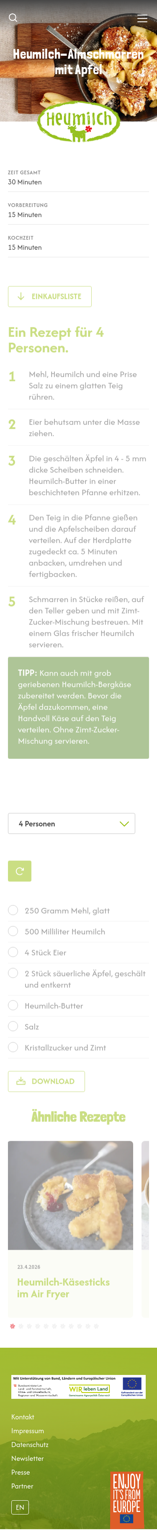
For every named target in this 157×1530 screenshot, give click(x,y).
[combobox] (71, 823)
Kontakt (22, 1417)
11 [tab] (96, 1341)
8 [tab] (71, 1341)
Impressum (27, 1430)
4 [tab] (37, 1341)
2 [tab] (20, 1341)
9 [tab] (79, 1341)
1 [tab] (12, 1341)
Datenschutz (30, 1444)
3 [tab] (29, 1341)
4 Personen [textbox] (37, 823)
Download (53, 1096)
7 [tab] (62, 1341)
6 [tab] (54, 1341)
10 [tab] (87, 1341)
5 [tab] (46, 1341)
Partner (22, 1486)
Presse (20, 1472)
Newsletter (27, 1458)
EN (20, 1507)
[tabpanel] (70, 1244)
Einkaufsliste (56, 311)
